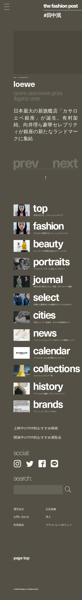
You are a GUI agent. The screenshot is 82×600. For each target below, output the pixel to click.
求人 (48, 517)
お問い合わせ (21, 517)
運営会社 (19, 509)
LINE (54, 463)
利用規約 (19, 524)
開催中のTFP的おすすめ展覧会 (37, 437)
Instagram (17, 463)
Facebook (42, 463)
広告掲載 (51, 509)
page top (21, 558)
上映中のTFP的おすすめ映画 (36, 428)
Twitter (29, 463)
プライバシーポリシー (59, 524)
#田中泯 (52, 15)
